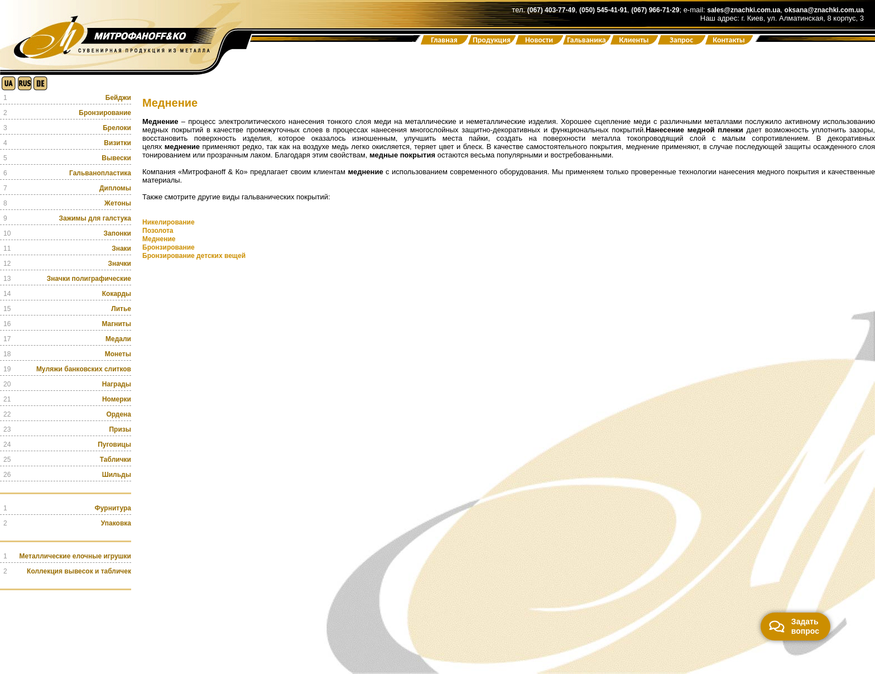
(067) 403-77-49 (551, 10)
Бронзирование (168, 247)
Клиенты (633, 40)
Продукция (492, 40)
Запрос (681, 40)
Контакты (729, 40)
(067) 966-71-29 (655, 10)
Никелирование (168, 222)
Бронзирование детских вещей (194, 256)
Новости (539, 40)
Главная (444, 40)
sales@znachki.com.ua (743, 10)
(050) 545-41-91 (603, 10)
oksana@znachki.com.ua (824, 10)
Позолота (158, 231)
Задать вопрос (794, 626)
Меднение (159, 239)
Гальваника (586, 40)
